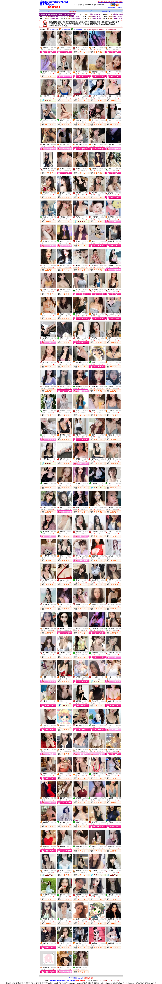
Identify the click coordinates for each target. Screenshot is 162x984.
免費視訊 (53, 47)
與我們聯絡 (111, 8)
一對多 (119, 144)
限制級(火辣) (54, 29)
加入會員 (119, 8)
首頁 (47, 11)
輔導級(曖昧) (66, 29)
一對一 (54, 96)
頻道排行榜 (106, 11)
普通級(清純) (78, 29)
